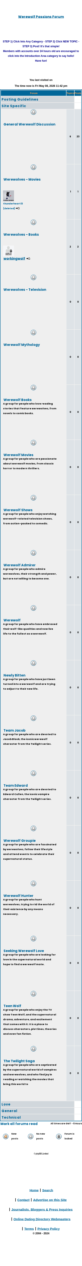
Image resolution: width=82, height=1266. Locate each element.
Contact (23, 1199)
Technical (11, 1117)
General (9, 1111)
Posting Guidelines (20, 99)
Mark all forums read (19, 1123)
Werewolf (12, 620)
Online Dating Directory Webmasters (42, 1219)
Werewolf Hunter (18, 895)
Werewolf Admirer (19, 565)
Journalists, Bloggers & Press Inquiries (42, 1209)
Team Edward (15, 785)
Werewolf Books (17, 399)
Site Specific (14, 106)
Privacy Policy (48, 1228)
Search (47, 1190)
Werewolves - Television (24, 289)
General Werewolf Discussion (29, 124)
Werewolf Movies (18, 454)
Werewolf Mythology (21, 344)
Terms (29, 1228)
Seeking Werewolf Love (23, 950)
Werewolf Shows (18, 509)
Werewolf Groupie (19, 840)
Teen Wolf (12, 1005)
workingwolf (14, 258)
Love (6, 1104)
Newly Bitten (14, 675)
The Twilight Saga (19, 1060)
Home (34, 1190)
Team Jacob (14, 730)
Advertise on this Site (49, 1199)
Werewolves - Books (21, 234)
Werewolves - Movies (22, 179)
